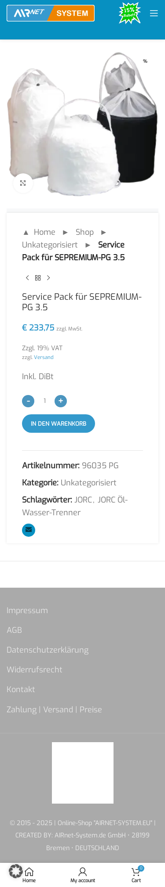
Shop (85, 232)
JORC (83, 500)
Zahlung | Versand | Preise (54, 709)
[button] (16, 871)
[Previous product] (27, 278)
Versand (44, 357)
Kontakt (21, 689)
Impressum (27, 610)
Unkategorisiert (50, 245)
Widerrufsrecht (34, 669)
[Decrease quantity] (28, 401)
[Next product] (48, 278)
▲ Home (38, 232)
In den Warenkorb (58, 423)
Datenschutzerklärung (47, 650)
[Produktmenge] (44, 400)
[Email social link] (28, 530)
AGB (14, 630)
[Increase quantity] (61, 401)
